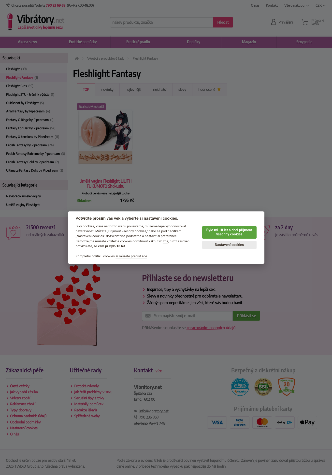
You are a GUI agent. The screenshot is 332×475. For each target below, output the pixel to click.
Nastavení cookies (229, 245)
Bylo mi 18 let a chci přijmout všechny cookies (229, 232)
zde (166, 241)
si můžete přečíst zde (131, 256)
